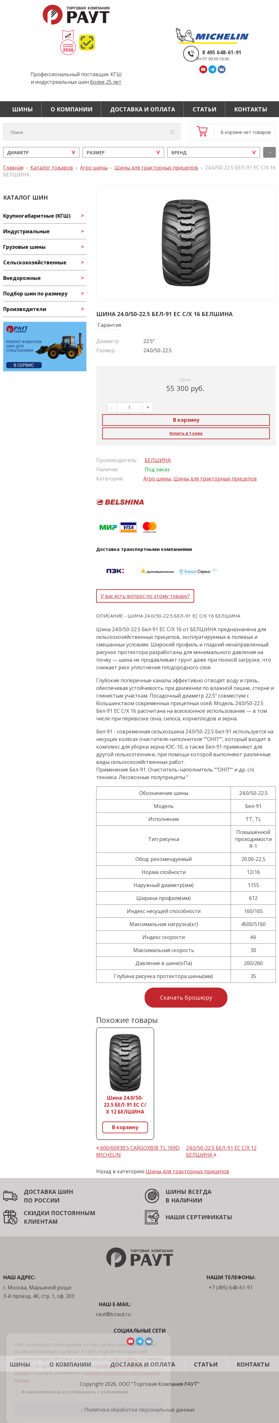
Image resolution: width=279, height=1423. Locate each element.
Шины (22, 109)
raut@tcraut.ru (113, 1314)
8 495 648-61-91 (222, 52)
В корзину (186, 419)
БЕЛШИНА (158, 460)
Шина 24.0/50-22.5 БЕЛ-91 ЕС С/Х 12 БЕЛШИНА (125, 1104)
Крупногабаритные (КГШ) (37, 215)
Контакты (250, 109)
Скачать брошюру (186, 997)
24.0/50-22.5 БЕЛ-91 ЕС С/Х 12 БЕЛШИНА (221, 1151)
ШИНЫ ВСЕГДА (188, 1191)
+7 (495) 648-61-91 (231, 1287)
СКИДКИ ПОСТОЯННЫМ (59, 1213)
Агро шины (157, 478)
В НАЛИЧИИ (183, 1200)
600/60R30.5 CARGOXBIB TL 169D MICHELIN (138, 1151)
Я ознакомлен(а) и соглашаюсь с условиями (71, 1385)
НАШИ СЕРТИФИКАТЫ (198, 1217)
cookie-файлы (122, 1352)
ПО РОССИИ (41, 1200)
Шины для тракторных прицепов (215, 478)
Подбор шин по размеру (35, 293)
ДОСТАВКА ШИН (48, 1191)
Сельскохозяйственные (34, 262)
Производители (24, 309)
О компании (71, 109)
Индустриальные (26, 231)
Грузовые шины (24, 246)
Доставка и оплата (142, 109)
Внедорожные (22, 278)
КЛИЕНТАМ (41, 1221)
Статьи (204, 109)
